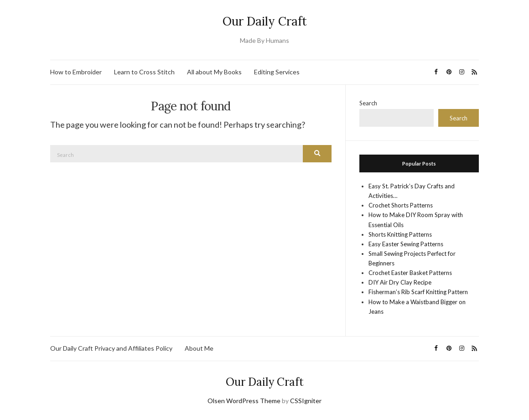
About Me (199, 348)
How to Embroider (76, 72)
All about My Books (214, 72)
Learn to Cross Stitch (144, 72)
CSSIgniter (306, 400)
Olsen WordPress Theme (243, 400)
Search (368, 103)
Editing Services (277, 72)
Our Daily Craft (265, 21)
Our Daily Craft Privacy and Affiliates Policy (111, 348)
